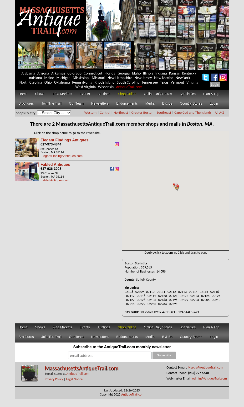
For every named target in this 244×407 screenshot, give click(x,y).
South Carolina (128, 82)
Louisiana (34, 77)
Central (105, 112)
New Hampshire (119, 77)
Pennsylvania (82, 82)
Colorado (74, 73)
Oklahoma (62, 82)
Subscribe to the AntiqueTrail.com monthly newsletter (122, 347)
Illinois (148, 73)
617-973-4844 (51, 144)
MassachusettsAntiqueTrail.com (81, 368)
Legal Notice (74, 379)
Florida (110, 73)
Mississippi (81, 77)
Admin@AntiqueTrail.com (209, 378)
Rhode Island (105, 82)
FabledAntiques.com (55, 180)
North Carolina (30, 82)
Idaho (136, 73)
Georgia (124, 73)
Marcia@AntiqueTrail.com (205, 367)
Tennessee (150, 82)
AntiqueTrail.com (129, 87)
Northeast (120, 112)
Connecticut (93, 73)
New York (183, 77)
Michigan (63, 77)
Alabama (28, 73)
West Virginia (85, 87)
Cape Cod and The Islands (192, 112)
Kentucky (189, 73)
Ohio (48, 82)
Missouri (98, 77)
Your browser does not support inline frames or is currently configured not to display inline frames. (175, 190)
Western (90, 112)
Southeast (164, 112)
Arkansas (58, 73)
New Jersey (143, 77)
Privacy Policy (54, 379)
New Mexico (163, 77)
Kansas (174, 73)
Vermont (177, 82)
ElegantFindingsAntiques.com (61, 156)
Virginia (192, 82)
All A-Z (219, 112)
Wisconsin (106, 87)
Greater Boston (142, 112)
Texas (164, 82)
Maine (49, 77)
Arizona (43, 73)
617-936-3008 (51, 169)
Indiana (161, 73)
